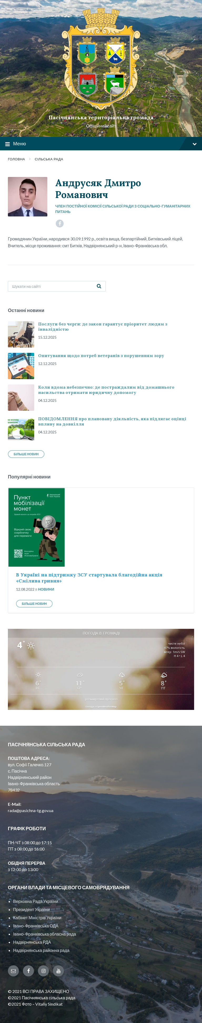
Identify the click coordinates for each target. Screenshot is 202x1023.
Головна (16, 159)
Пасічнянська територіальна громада (101, 117)
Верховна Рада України (35, 901)
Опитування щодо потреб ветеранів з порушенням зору (101, 355)
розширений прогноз (101, 699)
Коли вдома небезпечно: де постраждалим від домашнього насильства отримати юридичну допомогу (106, 389)
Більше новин (26, 454)
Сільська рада (49, 159)
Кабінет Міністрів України (37, 917)
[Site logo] (101, 108)
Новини (46, 589)
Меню (101, 144)
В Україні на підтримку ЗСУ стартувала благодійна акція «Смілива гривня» (89, 578)
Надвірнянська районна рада (41, 950)
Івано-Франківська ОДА (35, 925)
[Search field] (56, 286)
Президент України (31, 909)
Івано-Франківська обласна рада (44, 933)
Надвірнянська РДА (32, 942)
